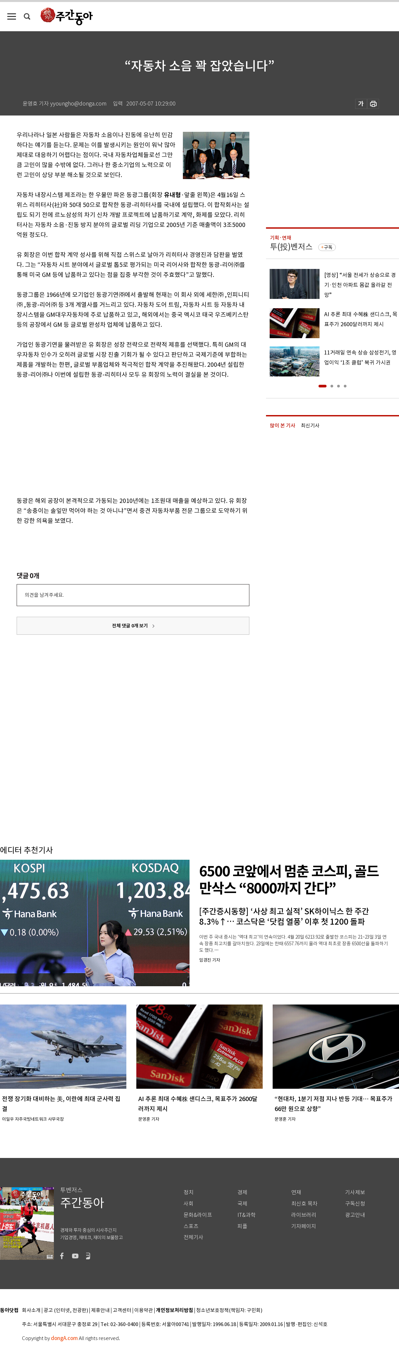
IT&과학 (246, 1215)
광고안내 (355, 1215)
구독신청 (355, 1204)
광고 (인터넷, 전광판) (66, 1310)
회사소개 (31, 1310)
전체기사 (193, 1237)
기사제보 (355, 1192)
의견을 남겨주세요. (44, 595)
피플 (242, 1226)
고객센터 (122, 1310)
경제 (242, 1192)
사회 (189, 1204)
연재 (296, 1192)
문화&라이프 (198, 1215)
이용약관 (143, 1310)
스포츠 (191, 1226)
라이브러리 (303, 1215)
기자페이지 (303, 1226)
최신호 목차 (304, 1204)
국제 (242, 1204)
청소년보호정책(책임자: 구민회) (229, 1310)
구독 (328, 247)
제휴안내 (100, 1310)
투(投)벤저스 (291, 247)
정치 (189, 1192)
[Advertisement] (102, 436)
